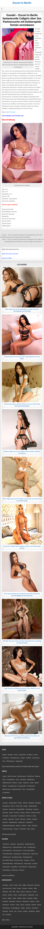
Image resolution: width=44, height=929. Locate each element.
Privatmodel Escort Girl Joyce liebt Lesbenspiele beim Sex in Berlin (22, 357)
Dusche (24, 888)
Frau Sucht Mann (28, 850)
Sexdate (34, 863)
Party (37, 901)
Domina (5, 809)
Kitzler (10, 895)
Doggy (25, 806)
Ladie (20, 783)
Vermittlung (6, 870)
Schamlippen (15, 908)
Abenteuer (6, 844)
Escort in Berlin (22, 2)
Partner (32, 901)
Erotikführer (10, 875)
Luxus (5, 898)
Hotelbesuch (7, 857)
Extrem (35, 809)
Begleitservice (7, 847)
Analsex (5, 803)
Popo (17, 904)
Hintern (28, 816)
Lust (36, 895)
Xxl (4, 914)
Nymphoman (12, 786)
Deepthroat (6, 806)
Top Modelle (30, 789)
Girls (17, 779)
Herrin (5, 895)
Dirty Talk (19, 806)
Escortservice (17, 850)
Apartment (20, 844)
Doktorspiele (33, 806)
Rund (39, 904)
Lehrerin (26, 783)
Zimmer (21, 870)
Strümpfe (13, 834)
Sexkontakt (6, 867)
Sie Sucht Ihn (23, 867)
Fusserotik (13, 816)
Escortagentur (7, 850)
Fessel (11, 812)
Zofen (33, 829)
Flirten (28, 812)
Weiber (25, 911)
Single (23, 908)
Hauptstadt (17, 854)
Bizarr (20, 803)
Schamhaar (6, 908)
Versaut (16, 829)
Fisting (22, 812)
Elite (35, 888)
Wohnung (14, 870)
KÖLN (4, 766)
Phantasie (6, 904)
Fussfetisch (21, 816)
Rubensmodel (16, 789)
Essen (36, 754)
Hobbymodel (7, 783)
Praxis (32, 860)
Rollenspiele (13, 822)
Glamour (28, 891)
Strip (29, 825)
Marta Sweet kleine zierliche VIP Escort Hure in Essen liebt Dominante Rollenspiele (22, 404)
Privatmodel (22, 786)
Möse (3, 920)
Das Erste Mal (7, 888)
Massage (11, 819)
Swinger (34, 825)
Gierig (23, 891)
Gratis (35, 891)
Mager (10, 898)
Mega (14, 898)
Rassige (27, 904)
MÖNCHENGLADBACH (14, 766)
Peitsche (22, 819)
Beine (16, 885)
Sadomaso (21, 822)
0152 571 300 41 (10, 112)
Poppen (26, 860)
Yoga (28, 829)
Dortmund (22, 754)
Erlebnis (5, 891)
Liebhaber (31, 895)
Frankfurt (6, 758)
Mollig (19, 898)
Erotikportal (31, 847)
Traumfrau (6, 792)
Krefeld (28, 758)
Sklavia (18, 825)
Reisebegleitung (8, 863)
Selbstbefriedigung (9, 825)
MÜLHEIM (35, 766)
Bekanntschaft (17, 847)
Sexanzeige (27, 863)
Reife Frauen (7, 789)
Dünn (8, 920)
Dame (4, 776)
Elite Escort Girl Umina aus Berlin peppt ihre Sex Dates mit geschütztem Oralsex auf (22, 736)
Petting (29, 819)
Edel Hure (30, 776)
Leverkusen (36, 758)
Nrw (4, 761)
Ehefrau (37, 776)
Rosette (33, 904)
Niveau (18, 901)
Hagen (23, 758)
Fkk (14, 891)
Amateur (5, 885)
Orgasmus (25, 901)
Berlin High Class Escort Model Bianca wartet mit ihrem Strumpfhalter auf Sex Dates (22, 310)
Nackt (17, 819)
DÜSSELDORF (26, 766)
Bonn (16, 754)
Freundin (6, 816)
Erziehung (29, 809)
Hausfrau (23, 779)
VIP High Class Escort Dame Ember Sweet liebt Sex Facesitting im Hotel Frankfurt (22, 641)
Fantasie (5, 812)
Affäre (4, 875)
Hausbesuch (26, 854)
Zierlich (8, 914)
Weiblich (32, 911)
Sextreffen (14, 867)
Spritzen (5, 911)
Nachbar (5, 901)
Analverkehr (13, 803)
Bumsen (37, 885)
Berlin (5, 754)
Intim (34, 816)
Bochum (10, 754)
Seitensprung (18, 863)
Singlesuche (32, 867)
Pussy (22, 904)
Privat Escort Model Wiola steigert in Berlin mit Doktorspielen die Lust (22, 547)
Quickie (34, 819)
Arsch (11, 885)
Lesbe (32, 783)
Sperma (28, 908)
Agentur (13, 844)
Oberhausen (10, 761)
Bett (20, 885)
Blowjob (31, 803)
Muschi (30, 898)
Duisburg (30, 754)
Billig (24, 885)
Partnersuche (18, 860)
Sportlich (35, 908)
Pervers (12, 904)
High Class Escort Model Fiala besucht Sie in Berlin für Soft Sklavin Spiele (22, 689)
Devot (13, 806)
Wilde (38, 911)
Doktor (30, 888)
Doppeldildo (20, 809)
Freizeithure (11, 779)
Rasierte (5, 822)
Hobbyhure (31, 779)
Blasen (25, 803)
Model (37, 783)
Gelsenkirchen (15, 758)
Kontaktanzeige (17, 857)
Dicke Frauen (11, 776)
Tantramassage (8, 829)
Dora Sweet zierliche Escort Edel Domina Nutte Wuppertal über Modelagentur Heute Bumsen (22, 594)
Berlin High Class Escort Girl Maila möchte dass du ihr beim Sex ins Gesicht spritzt (22, 499)
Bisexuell (30, 885)
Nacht (35, 898)
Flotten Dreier (35, 812)
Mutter (5, 786)
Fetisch (16, 812)
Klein (15, 895)
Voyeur (19, 911)
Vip (15, 911)
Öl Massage (5, 834)
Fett (10, 891)
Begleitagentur (30, 844)
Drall (14, 888)
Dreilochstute (21, 776)
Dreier (19, 888)
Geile (18, 891)
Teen (23, 789)
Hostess (14, 783)
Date (24, 847)
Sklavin (24, 825)
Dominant (12, 809)
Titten (11, 911)
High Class (34, 854)
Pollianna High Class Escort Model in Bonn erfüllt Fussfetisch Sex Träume (21, 452)
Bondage (38, 803)
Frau (4, 779)
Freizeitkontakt (8, 854)
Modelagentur (27, 857)
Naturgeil (12, 901)
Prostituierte (31, 786)
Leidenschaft (22, 895)
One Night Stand (8, 860)
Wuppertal (19, 761)
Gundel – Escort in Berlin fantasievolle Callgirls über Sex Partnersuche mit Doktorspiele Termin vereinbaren (22, 20)
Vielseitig (23, 829)
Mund (25, 898)
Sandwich (29, 822)
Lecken (5, 819)
